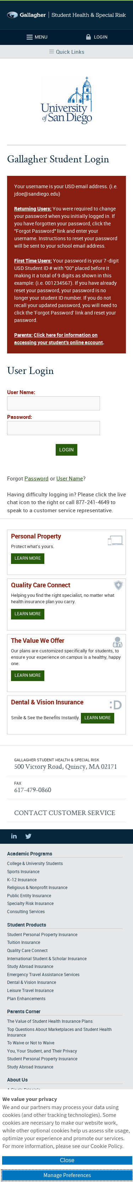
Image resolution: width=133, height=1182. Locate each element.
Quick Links (70, 52)
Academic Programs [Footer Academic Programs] (29, 854)
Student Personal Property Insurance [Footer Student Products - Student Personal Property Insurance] (42, 935)
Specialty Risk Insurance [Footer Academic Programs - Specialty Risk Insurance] (30, 903)
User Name (69, 479)
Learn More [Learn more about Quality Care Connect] (28, 614)
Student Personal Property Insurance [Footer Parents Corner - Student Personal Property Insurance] (42, 1059)
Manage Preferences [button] (67, 1175)
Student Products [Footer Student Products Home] (26, 925)
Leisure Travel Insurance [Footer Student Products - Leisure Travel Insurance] (30, 990)
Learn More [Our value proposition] (28, 675)
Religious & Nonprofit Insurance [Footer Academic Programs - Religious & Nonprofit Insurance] (37, 888)
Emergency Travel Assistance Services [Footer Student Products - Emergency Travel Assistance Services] (43, 975)
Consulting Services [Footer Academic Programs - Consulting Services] (26, 912)
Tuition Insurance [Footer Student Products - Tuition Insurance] (23, 942)
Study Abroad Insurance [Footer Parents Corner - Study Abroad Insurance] (30, 1067)
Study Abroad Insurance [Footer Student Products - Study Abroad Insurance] (30, 966)
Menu (41, 37)
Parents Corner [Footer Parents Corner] (23, 1011)
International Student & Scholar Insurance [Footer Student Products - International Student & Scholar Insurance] (47, 959)
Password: (19, 417)
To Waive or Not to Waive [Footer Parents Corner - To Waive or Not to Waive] (30, 1043)
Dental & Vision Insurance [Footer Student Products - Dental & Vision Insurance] (31, 982)
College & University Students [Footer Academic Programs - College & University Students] (35, 863)
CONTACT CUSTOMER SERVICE (64, 812)
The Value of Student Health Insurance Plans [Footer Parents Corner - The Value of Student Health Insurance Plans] (50, 1021)
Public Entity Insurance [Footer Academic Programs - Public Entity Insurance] (29, 896)
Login (100, 37)
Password (36, 479)
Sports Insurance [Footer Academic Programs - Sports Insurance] (23, 872)
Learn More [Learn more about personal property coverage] (28, 558)
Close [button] (67, 1160)
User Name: (21, 393)
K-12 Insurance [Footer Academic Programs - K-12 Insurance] (22, 880)
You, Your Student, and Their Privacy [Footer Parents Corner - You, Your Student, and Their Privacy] (42, 1051)
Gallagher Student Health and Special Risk (66, 15)
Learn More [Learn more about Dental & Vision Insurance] (97, 718)
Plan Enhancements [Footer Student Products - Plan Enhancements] (26, 999)
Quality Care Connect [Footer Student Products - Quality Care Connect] (27, 951)
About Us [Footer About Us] (17, 1080)
